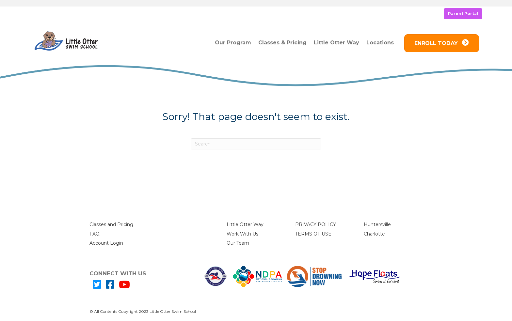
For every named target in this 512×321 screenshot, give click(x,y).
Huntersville (377, 224)
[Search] (256, 143)
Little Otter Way (336, 42)
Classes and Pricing (111, 224)
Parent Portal (463, 13)
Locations (380, 42)
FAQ (94, 234)
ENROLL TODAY (441, 42)
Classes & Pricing (282, 42)
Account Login (106, 243)
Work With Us (242, 234)
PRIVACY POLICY (315, 224)
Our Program (233, 42)
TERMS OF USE (313, 234)
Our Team (238, 243)
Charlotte (374, 234)
